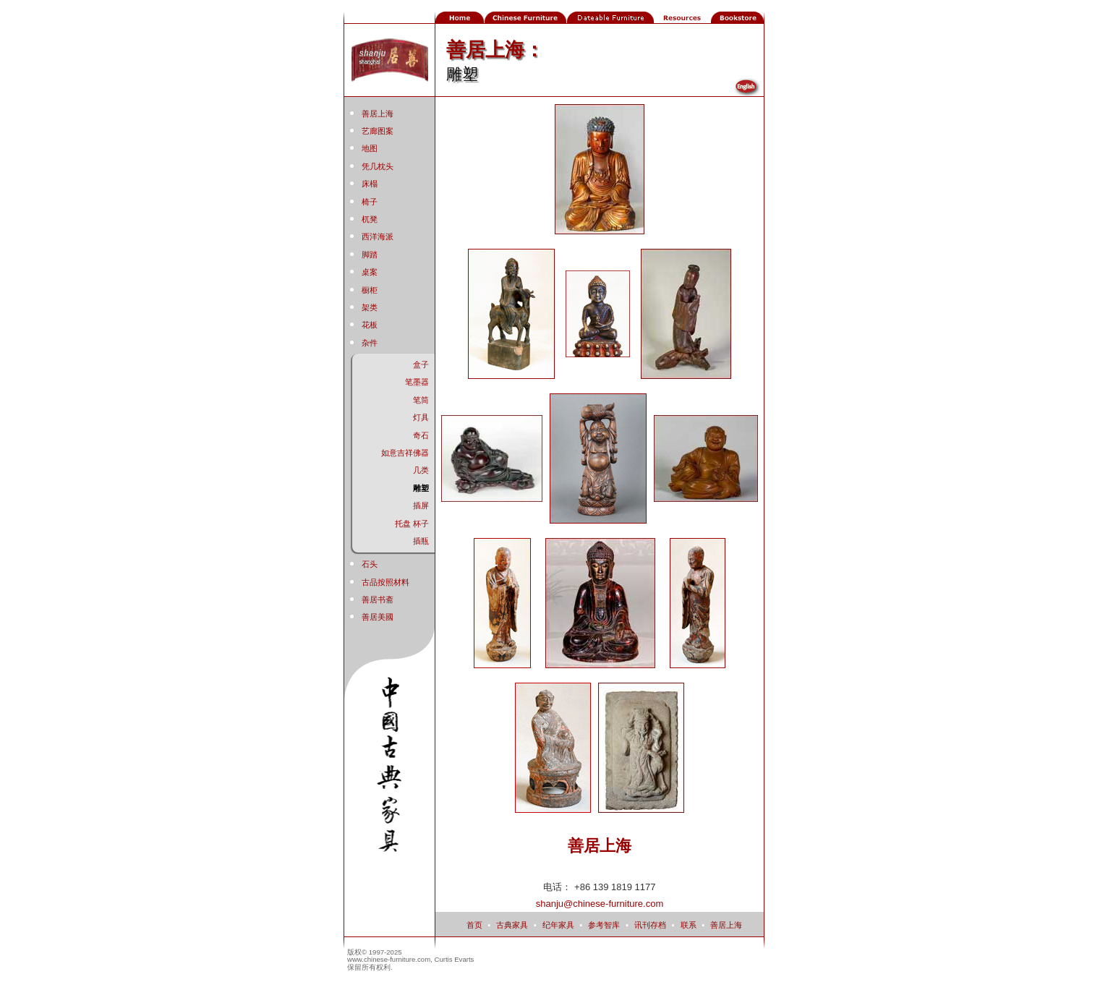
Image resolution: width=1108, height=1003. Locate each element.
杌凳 (370, 219)
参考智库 (604, 925)
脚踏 (370, 254)
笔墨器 (417, 381)
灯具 (421, 417)
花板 (370, 324)
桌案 (370, 272)
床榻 (370, 183)
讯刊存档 (650, 925)
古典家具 (512, 925)
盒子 (421, 364)
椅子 (370, 201)
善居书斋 (377, 599)
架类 (370, 307)
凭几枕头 (377, 166)
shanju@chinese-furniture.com (600, 903)
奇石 (421, 435)
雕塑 (421, 488)
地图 (370, 148)
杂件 (370, 342)
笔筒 (421, 400)
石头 (370, 564)
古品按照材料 (385, 582)
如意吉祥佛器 (405, 452)
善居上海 (377, 113)
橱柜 (370, 290)
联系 (688, 925)
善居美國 (377, 617)
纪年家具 (558, 925)
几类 (421, 470)
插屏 (421, 505)
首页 (474, 925)
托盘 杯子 (412, 523)
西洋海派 (377, 236)
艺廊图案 (377, 131)
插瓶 (421, 541)
